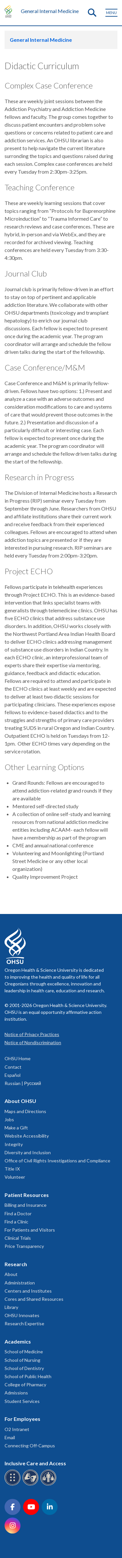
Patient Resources (27, 1195)
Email (10, 1437)
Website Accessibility (27, 1136)
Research (16, 1264)
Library (11, 1307)
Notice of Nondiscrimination (33, 1042)
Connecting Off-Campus (30, 1445)
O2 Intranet (17, 1429)
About (11, 1274)
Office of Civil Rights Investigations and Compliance (57, 1160)
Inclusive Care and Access (35, 1463)
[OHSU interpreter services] (49, 1484)
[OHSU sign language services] (31, 1484)
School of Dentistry (24, 1368)
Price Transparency (24, 1246)
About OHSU (20, 1101)
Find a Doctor (18, 1213)
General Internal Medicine (50, 11)
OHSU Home (18, 1058)
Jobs (9, 1119)
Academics (18, 1341)
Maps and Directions (25, 1111)
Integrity (14, 1144)
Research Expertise (24, 1323)
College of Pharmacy (25, 1384)
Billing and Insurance (26, 1205)
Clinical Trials (18, 1238)
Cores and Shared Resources (34, 1299)
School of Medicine (24, 1351)
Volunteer (15, 1177)
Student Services (22, 1401)
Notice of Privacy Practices (32, 1034)
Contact (13, 1067)
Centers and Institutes (28, 1291)
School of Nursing (22, 1360)
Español (12, 1075)
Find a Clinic (16, 1221)
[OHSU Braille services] (13, 1484)
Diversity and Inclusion (28, 1152)
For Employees (22, 1419)
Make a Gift (16, 1127)
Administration (20, 1282)
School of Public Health (28, 1376)
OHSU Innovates (22, 1315)
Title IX (12, 1169)
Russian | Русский (23, 1083)
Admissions (16, 1392)
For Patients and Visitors (30, 1230)
